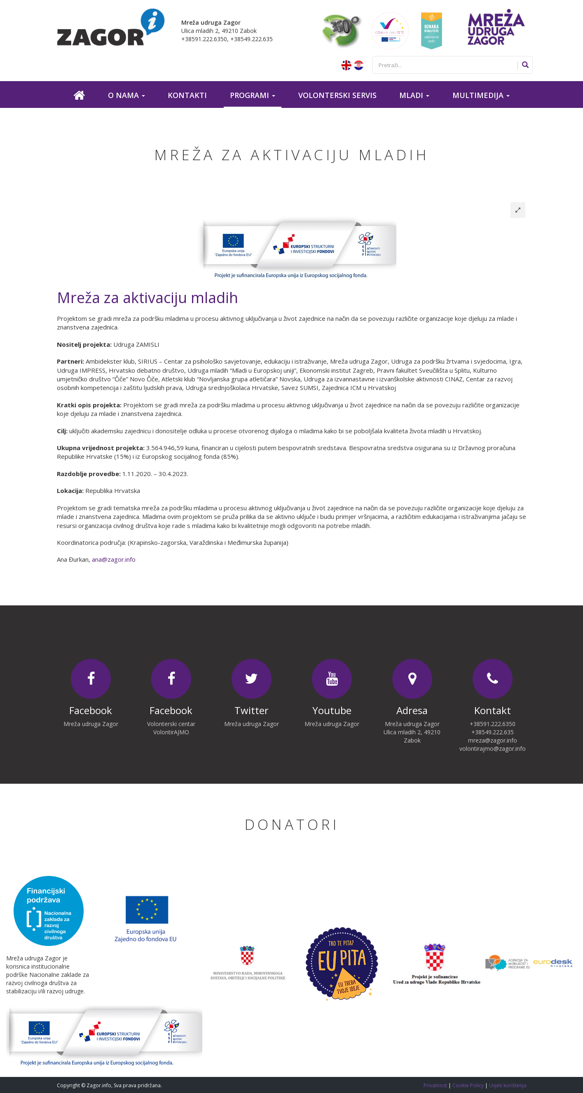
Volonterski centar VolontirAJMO (171, 728)
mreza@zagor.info (492, 740)
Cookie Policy (468, 1085)
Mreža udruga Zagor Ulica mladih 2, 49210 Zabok (412, 732)
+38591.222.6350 (492, 724)
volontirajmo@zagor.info (492, 748)
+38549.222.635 (492, 732)
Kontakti (187, 95)
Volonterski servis (337, 95)
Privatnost (436, 1085)
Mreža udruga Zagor (90, 724)
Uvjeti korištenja (508, 1085)
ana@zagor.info (114, 559)
